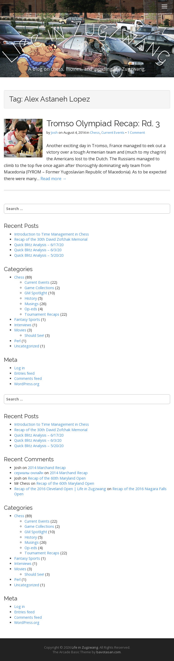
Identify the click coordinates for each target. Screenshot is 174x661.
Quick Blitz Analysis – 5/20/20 (38, 255)
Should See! (34, 335)
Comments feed (28, 378)
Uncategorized (26, 346)
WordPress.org (26, 383)
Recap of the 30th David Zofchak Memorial (50, 239)
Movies (20, 330)
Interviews (22, 324)
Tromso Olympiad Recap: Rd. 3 (103, 123)
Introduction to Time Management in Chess (51, 234)
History (30, 298)
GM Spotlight (35, 292)
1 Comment (136, 132)
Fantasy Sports (27, 319)
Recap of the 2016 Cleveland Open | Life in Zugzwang (60, 488)
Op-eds (30, 308)
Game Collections (39, 287)
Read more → (53, 178)
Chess (95, 132)
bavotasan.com (108, 652)
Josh (54, 132)
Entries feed (24, 373)
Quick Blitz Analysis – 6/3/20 (37, 249)
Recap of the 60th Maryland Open (57, 478)
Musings (31, 303)
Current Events (113, 132)
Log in (19, 367)
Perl (17, 340)
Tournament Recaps (41, 314)
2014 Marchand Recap (47, 467)
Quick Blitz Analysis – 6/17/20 (38, 244)
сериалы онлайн (28, 472)
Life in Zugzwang (85, 647)
